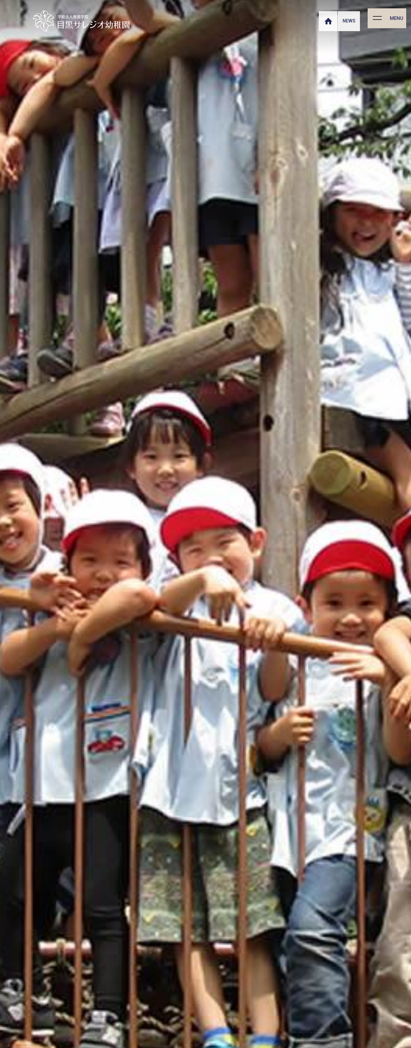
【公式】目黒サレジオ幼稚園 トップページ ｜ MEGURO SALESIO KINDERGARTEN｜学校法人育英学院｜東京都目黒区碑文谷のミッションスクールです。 (81, 21)
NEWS (348, 21)
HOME (327, 20)
